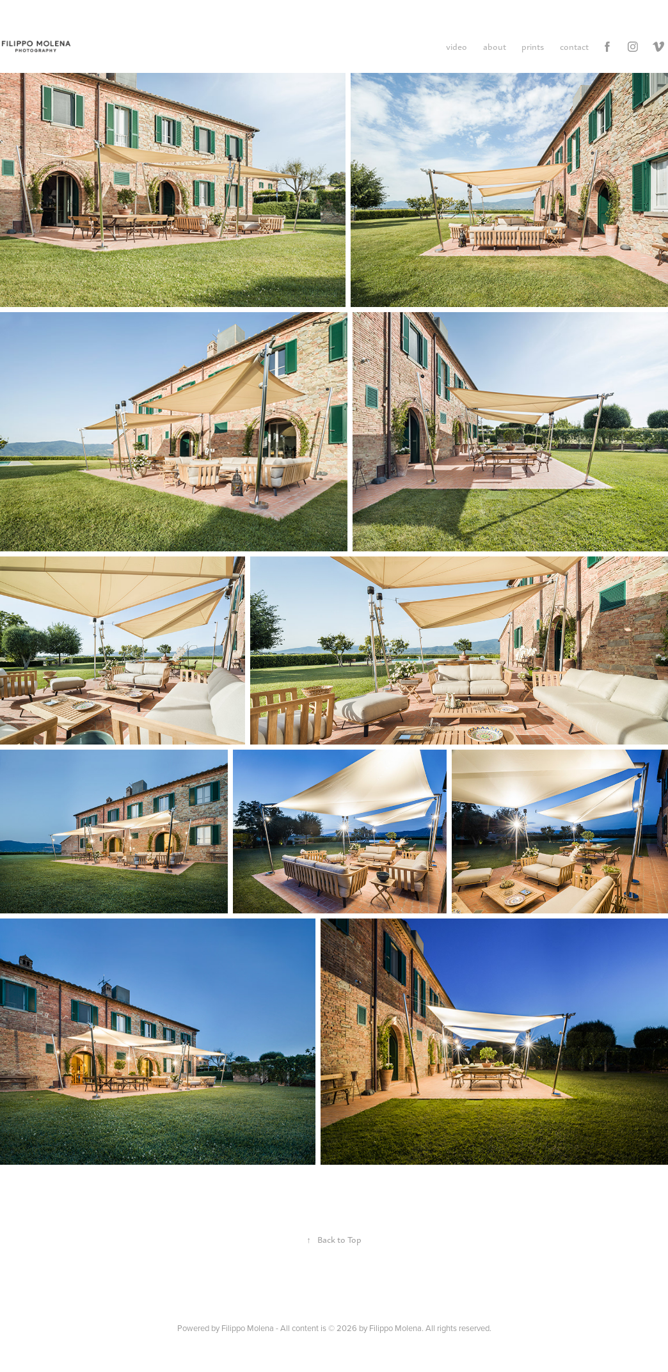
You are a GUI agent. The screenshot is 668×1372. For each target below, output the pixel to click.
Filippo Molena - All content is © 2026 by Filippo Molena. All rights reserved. (356, 1328)
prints (532, 46)
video (456, 46)
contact (574, 46)
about (494, 46)
